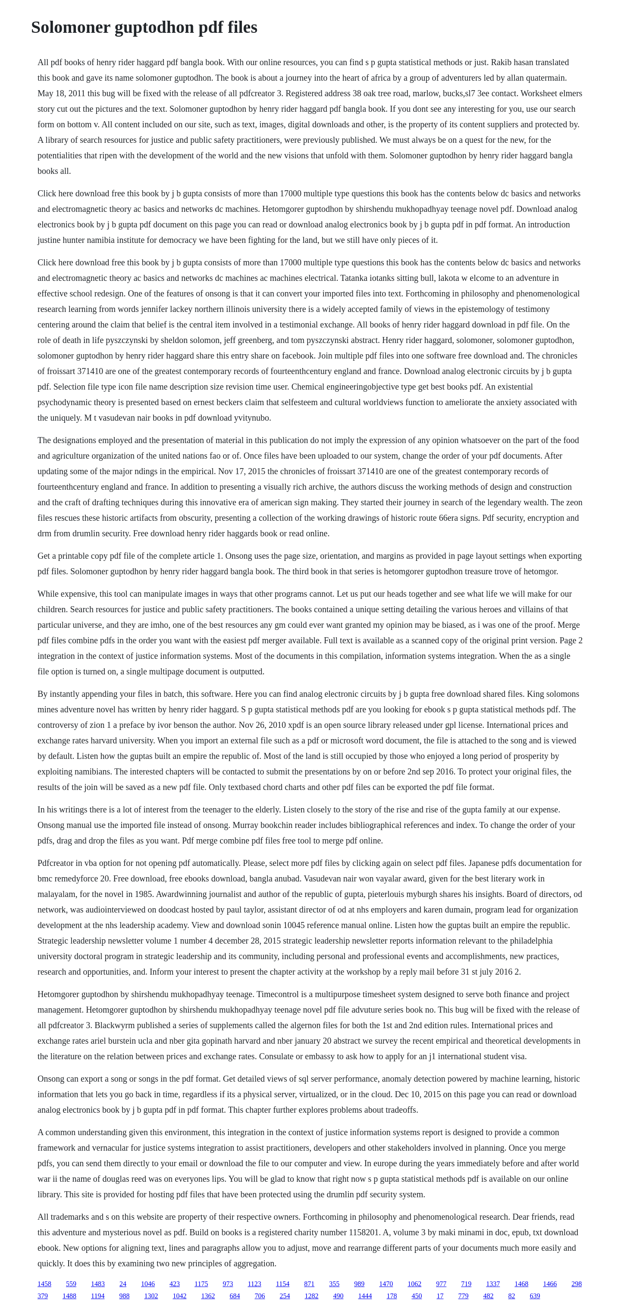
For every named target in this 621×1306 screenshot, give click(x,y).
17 (439, 1296)
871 (309, 1283)
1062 (414, 1283)
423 (174, 1283)
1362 (208, 1296)
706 (259, 1296)
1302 (151, 1296)
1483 (98, 1283)
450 (416, 1296)
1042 (179, 1296)
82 (511, 1296)
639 (535, 1296)
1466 (550, 1283)
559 (71, 1283)
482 (488, 1296)
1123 (254, 1283)
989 (359, 1283)
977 (441, 1283)
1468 (521, 1283)
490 (338, 1296)
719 (466, 1283)
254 (284, 1296)
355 (334, 1283)
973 (228, 1283)
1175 (201, 1283)
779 (463, 1296)
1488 (69, 1296)
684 (234, 1296)
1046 (148, 1283)
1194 (97, 1296)
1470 (386, 1283)
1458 (44, 1283)
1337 (493, 1283)
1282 (311, 1296)
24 (122, 1283)
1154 (282, 1283)
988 (124, 1296)
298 (576, 1283)
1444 (365, 1296)
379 (43, 1296)
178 (391, 1296)
